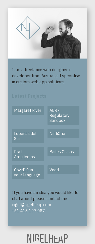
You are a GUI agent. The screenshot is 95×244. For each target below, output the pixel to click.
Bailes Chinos (62, 151)
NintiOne (57, 133)
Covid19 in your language (27, 172)
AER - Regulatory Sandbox (60, 115)
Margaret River (27, 110)
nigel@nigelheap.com (31, 204)
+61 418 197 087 (28, 210)
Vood (54, 169)
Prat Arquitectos (24, 154)
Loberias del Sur (25, 136)
